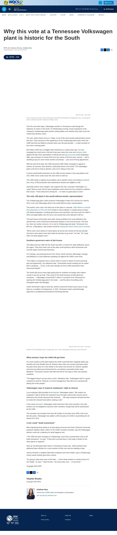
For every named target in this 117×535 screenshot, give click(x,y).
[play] (4, 13)
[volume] (9, 13)
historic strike (82, 156)
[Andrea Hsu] (31, 497)
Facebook (68, 523)
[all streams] (108, 13)
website (56, 397)
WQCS (4, 19)
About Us (43, 519)
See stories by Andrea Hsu (47, 499)
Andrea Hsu (27, 52)
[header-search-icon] (101, 5)
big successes (70, 159)
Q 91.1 (21, 19)
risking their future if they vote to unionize (75, 231)
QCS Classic (13, 19)
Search (101, 19)
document (39, 408)
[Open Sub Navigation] (47, 19)
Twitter (91, 519)
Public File (68, 519)
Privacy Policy (45, 523)
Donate (110, 5)
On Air (63, 19)
